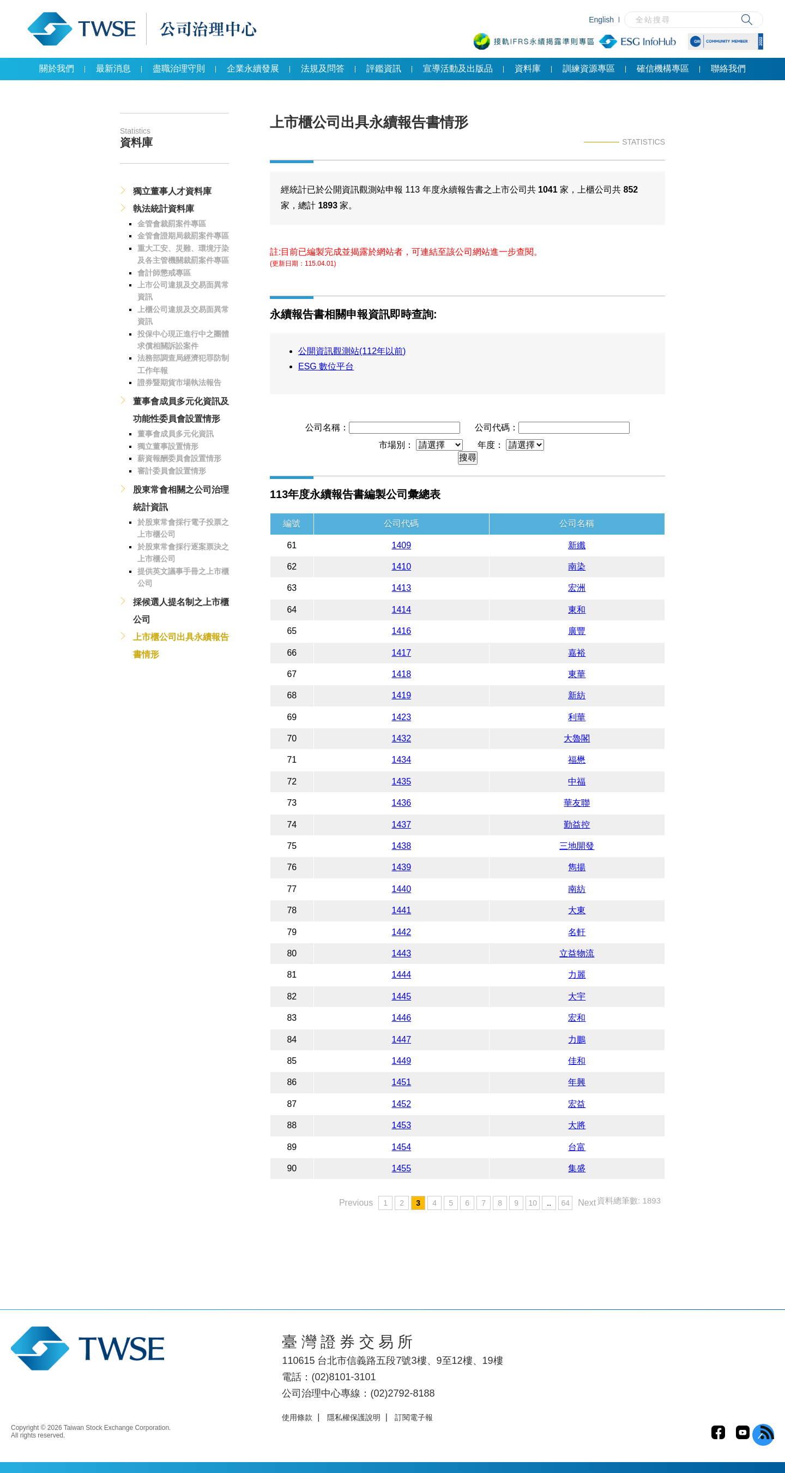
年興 (576, 1082)
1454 (402, 1147)
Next (587, 1202)
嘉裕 (576, 652)
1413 (402, 587)
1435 (402, 781)
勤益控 (577, 824)
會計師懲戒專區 (164, 272)
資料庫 (528, 68)
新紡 (576, 695)
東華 (576, 674)
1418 (402, 674)
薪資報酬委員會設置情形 (179, 458)
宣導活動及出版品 (458, 68)
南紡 (576, 889)
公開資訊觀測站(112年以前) (352, 351)
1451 (402, 1082)
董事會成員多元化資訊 (175, 433)
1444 (402, 974)
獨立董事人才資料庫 (172, 191)
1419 (402, 695)
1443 (402, 953)
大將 (576, 1125)
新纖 (576, 545)
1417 (402, 652)
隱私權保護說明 (354, 1417)
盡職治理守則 (179, 68)
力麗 (576, 974)
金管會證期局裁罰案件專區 (183, 235)
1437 (402, 824)
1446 (402, 1017)
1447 (402, 1039)
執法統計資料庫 (163, 208)
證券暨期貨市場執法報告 (179, 382)
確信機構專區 (663, 68)
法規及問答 (323, 68)
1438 (402, 846)
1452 (402, 1104)
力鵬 (576, 1039)
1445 (402, 996)
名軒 (576, 932)
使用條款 (297, 1417)
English (601, 19)
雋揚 (576, 867)
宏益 (576, 1104)
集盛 (576, 1168)
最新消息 (113, 68)
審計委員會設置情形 (171, 470)
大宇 (576, 996)
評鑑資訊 (383, 68)
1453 (402, 1125)
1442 (402, 932)
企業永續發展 (253, 68)
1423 (402, 717)
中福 (576, 781)
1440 (402, 889)
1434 (402, 759)
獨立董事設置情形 (167, 446)
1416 (402, 631)
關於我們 (56, 68)
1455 (402, 1168)
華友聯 (577, 802)
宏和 (576, 1017)
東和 (576, 609)
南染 (576, 566)
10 (532, 1203)
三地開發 (576, 846)
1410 (402, 566)
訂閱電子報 (414, 1417)
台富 (576, 1147)
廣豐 (576, 631)
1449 (402, 1060)
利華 (576, 717)
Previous (356, 1202)
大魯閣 (577, 738)
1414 (402, 609)
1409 (402, 545)
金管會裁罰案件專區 (171, 223)
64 (565, 1203)
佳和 (576, 1060)
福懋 (576, 759)
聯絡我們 (728, 68)
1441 (402, 910)
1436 (402, 802)
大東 (576, 910)
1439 (402, 867)
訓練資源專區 (589, 68)
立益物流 (576, 953)
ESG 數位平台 (326, 366)
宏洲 (576, 587)
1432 (402, 738)
